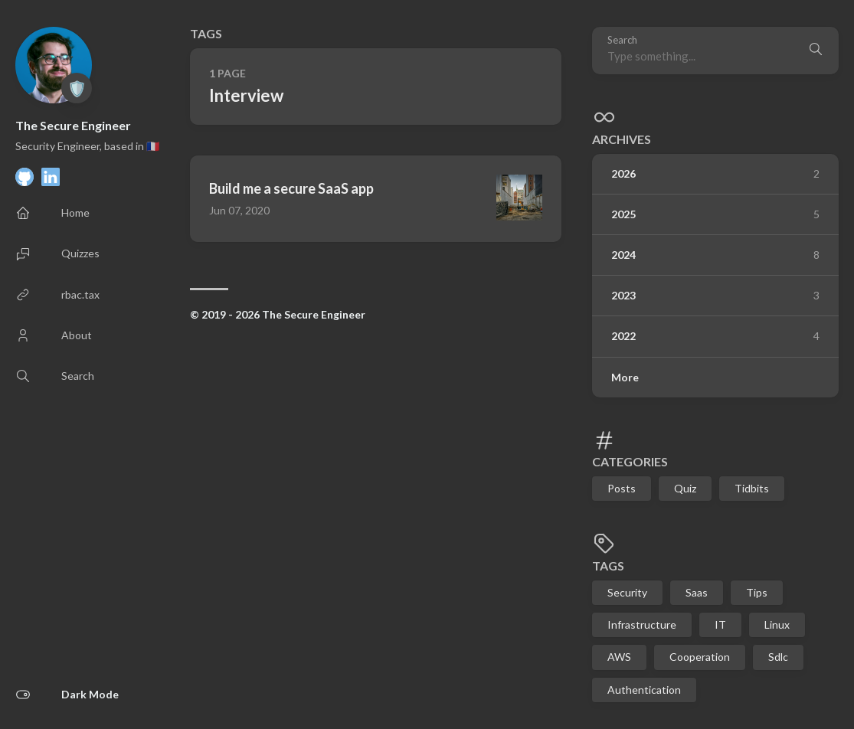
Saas (696, 592)
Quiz (685, 488)
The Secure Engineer (73, 125)
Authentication (644, 689)
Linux (777, 624)
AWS (619, 656)
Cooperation (699, 656)
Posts (621, 488)
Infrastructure (641, 624)
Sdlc (778, 656)
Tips (756, 592)
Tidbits (752, 488)
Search (622, 40)
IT (720, 624)
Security (627, 592)
